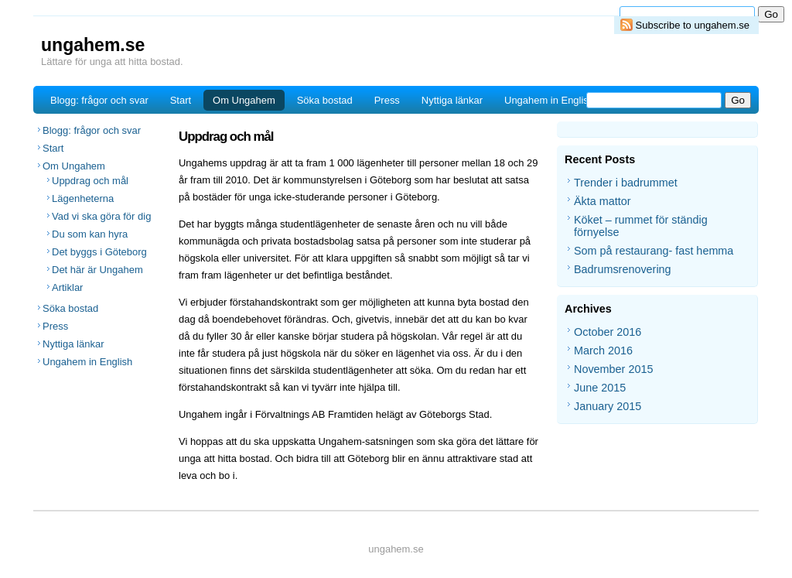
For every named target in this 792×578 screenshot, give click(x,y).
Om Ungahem (244, 100)
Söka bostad (325, 100)
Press (387, 100)
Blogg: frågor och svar (99, 100)
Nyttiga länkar (452, 100)
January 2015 (607, 406)
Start (180, 100)
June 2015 (600, 387)
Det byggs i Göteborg (99, 252)
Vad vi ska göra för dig (101, 216)
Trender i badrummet (626, 182)
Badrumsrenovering (622, 269)
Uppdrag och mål (90, 180)
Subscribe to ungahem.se (692, 25)
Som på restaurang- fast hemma (653, 251)
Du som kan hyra (90, 234)
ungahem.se (93, 45)
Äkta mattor (602, 201)
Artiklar (67, 287)
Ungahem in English (549, 100)
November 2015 (613, 369)
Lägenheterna (83, 198)
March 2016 (603, 350)
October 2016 (607, 332)
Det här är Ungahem (97, 269)
